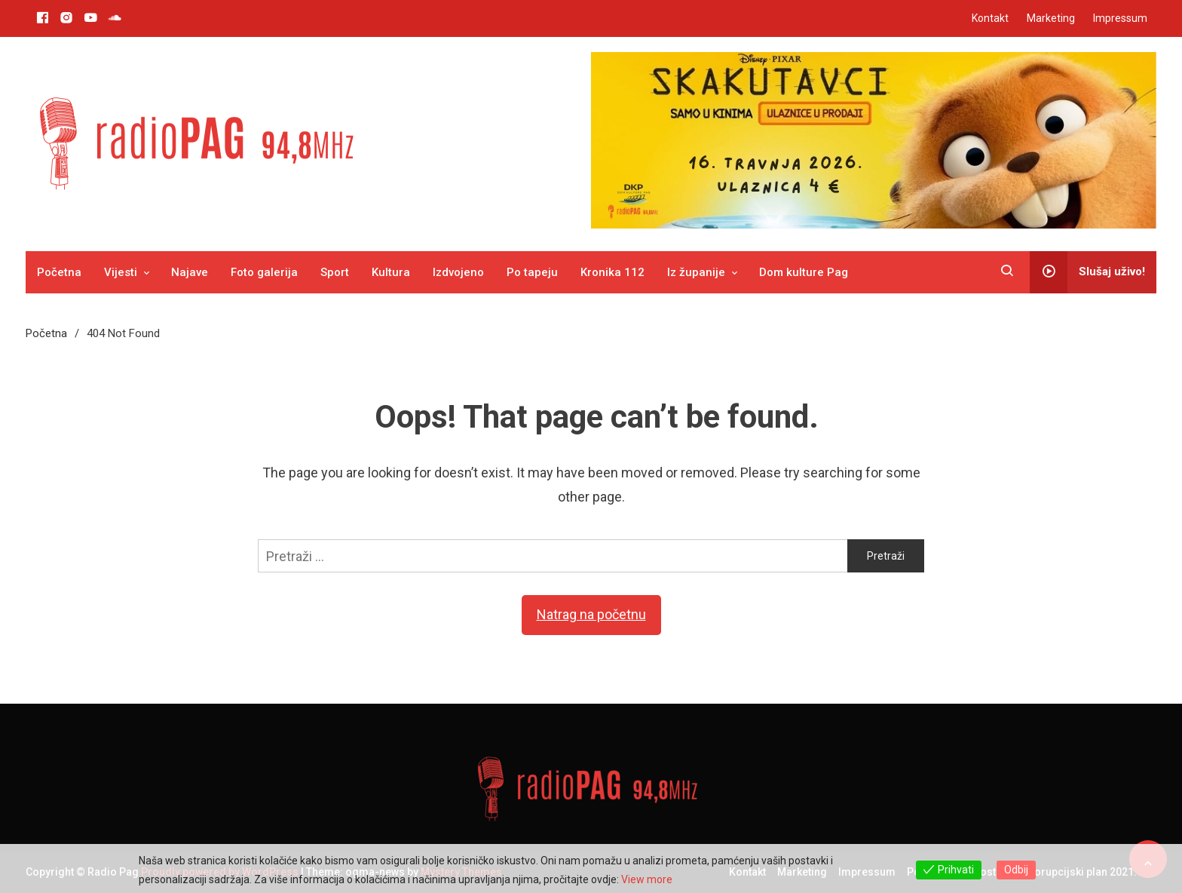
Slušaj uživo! (1087, 272)
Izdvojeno (458, 272)
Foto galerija (264, 272)
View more (646, 879)
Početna (59, 272)
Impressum (1120, 18)
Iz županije (696, 272)
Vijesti (120, 272)
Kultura (391, 272)
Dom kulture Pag (803, 272)
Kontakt (990, 18)
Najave (189, 272)
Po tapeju (532, 272)
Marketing (1051, 18)
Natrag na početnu (591, 614)
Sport (334, 272)
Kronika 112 (612, 272)
